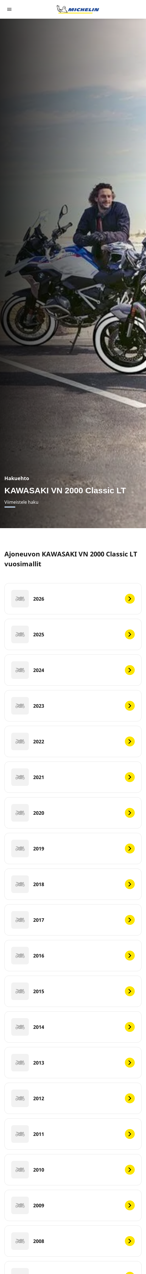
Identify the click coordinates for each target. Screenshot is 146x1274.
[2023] (73, 705)
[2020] (73, 812)
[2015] (73, 991)
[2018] (73, 884)
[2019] (73, 848)
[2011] (73, 1134)
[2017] (73, 920)
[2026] (73, 598)
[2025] (73, 634)
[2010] (73, 1169)
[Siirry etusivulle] (78, 9)
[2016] (73, 955)
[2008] (73, 1241)
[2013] (73, 1062)
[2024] (73, 670)
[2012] (73, 1098)
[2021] (73, 777)
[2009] (73, 1205)
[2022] (73, 741)
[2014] (73, 1027)
